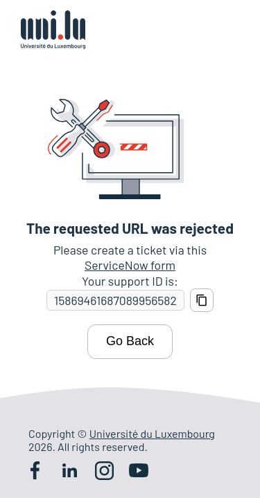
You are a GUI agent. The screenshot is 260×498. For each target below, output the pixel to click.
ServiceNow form (130, 265)
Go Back (130, 341)
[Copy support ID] (202, 300)
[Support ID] (115, 300)
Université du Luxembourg (152, 433)
